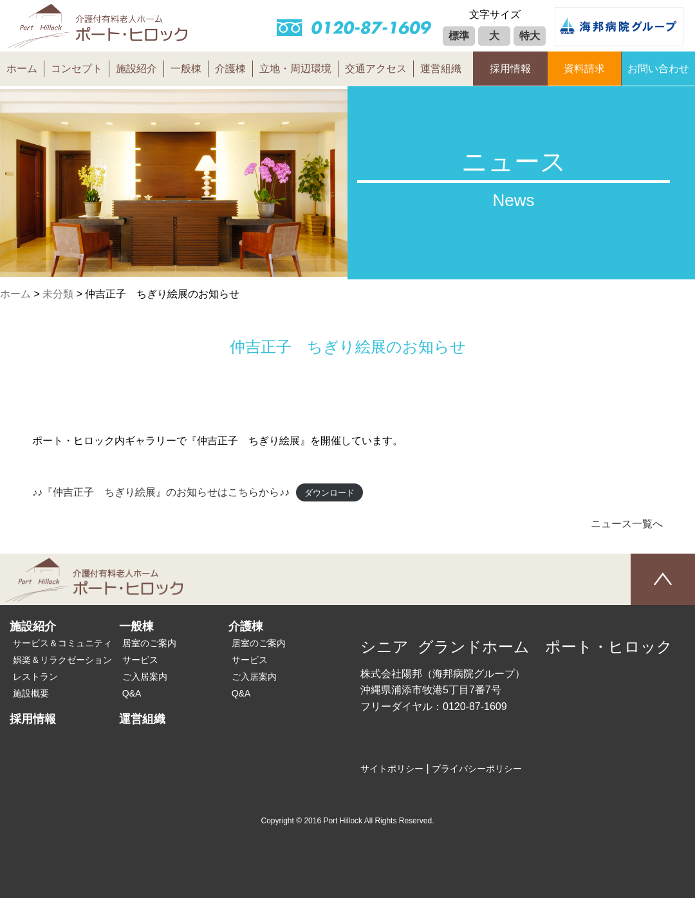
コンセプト (76, 68)
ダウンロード (329, 493)
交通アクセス (376, 68)
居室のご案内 (149, 643)
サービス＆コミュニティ (62, 643)
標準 (459, 35)
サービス (140, 660)
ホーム (21, 68)
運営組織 (440, 68)
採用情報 (510, 68)
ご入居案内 (144, 676)
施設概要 (31, 693)
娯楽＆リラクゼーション (62, 660)
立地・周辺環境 (295, 68)
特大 (529, 35)
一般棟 (186, 68)
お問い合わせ (658, 68)
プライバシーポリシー (477, 768)
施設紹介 (136, 68)
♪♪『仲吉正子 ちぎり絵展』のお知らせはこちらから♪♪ (161, 492)
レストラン (35, 676)
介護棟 (230, 68)
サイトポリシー (391, 768)
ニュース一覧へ (627, 523)
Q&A (132, 693)
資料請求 (584, 68)
